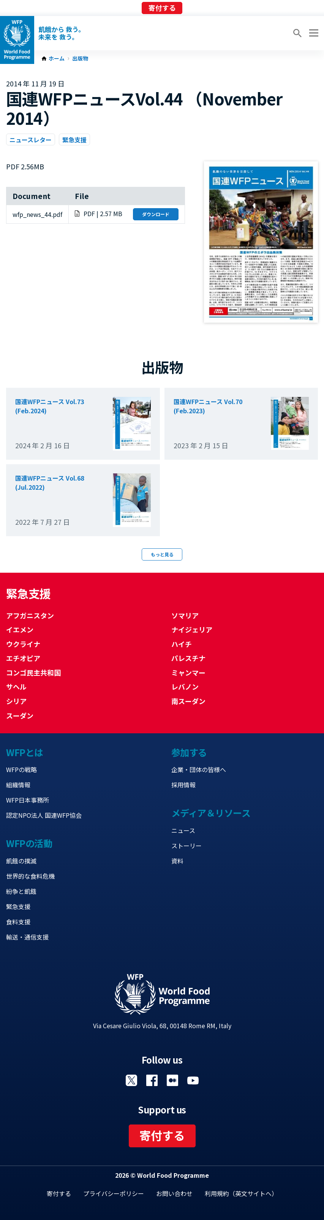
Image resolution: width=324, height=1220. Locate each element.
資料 (177, 860)
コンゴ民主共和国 (33, 672)
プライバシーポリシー (113, 1193)
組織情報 (18, 784)
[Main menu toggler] (312, 33)
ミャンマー (188, 672)
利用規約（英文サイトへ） (241, 1193)
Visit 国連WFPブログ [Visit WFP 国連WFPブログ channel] (172, 1080)
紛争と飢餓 (21, 891)
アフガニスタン (30, 615)
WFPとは (24, 752)
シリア (16, 701)
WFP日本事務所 (27, 799)
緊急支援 (74, 139)
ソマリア (185, 615)
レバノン (185, 686)
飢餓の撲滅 (21, 860)
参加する (189, 752)
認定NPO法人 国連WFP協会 (44, 815)
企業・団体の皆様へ (198, 769)
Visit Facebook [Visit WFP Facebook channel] (152, 1080)
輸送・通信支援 (27, 936)
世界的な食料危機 (30, 876)
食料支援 (18, 921)
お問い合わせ (174, 1193)
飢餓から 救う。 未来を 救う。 (61, 33)
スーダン (19, 715)
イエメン (19, 629)
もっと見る (162, 554)
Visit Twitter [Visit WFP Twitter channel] (131, 1080)
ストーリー (186, 845)
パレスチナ (188, 658)
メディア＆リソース (211, 812)
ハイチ (181, 644)
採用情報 (183, 784)
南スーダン (188, 701)
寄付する (162, 8)
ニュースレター (30, 139)
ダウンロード (155, 214)
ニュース (183, 830)
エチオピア (23, 658)
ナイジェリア (191, 629)
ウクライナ (23, 644)
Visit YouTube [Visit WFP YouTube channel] (193, 1080)
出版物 (80, 58)
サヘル (16, 686)
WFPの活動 (29, 843)
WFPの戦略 (21, 769)
